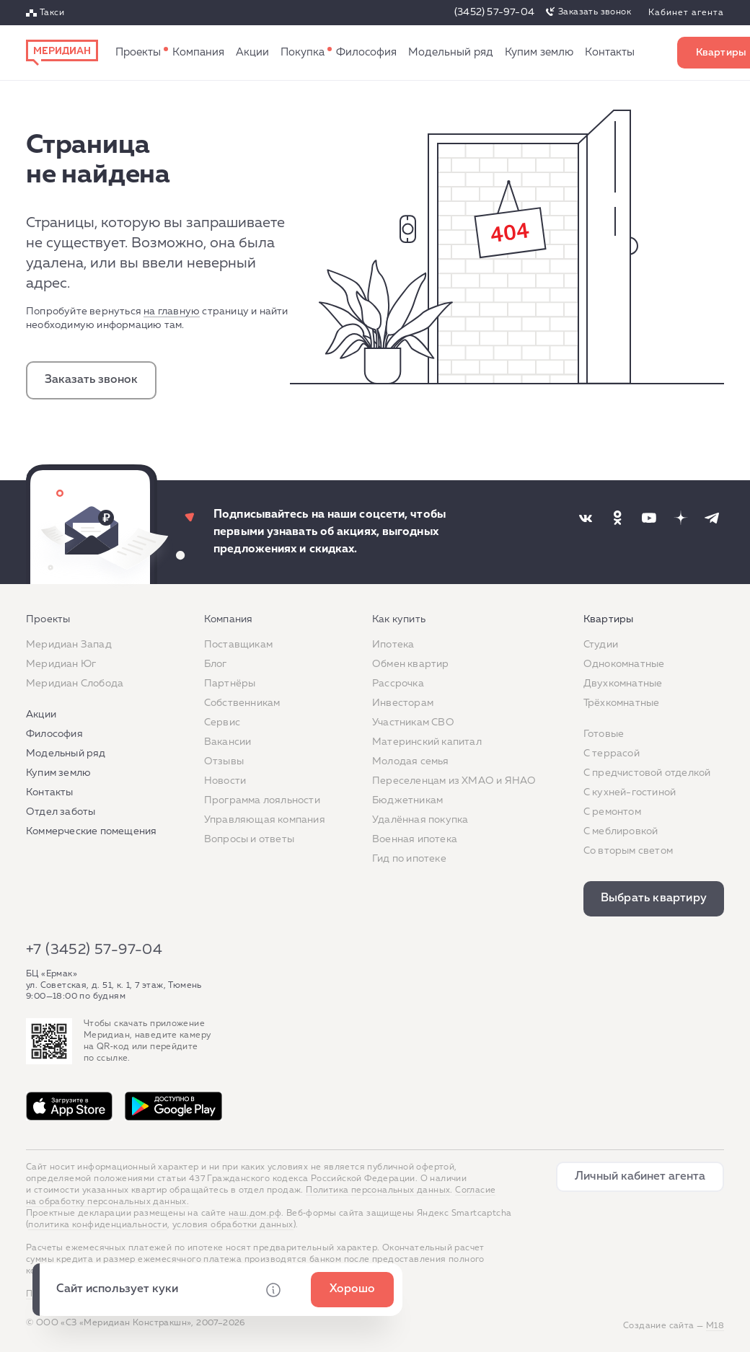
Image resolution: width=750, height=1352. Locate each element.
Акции (252, 52)
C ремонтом (612, 812)
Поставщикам (238, 645)
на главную (172, 311)
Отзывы (224, 761)
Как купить (303, 52)
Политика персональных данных (378, 1190)
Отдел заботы (60, 812)
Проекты (138, 52)
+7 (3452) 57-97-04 (94, 949)
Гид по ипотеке (409, 859)
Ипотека (393, 645)
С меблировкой (620, 831)
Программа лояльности (262, 800)
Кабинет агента (686, 13)
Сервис (222, 722)
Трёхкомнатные (621, 703)
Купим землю (539, 52)
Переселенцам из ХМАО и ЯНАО (454, 781)
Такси (52, 13)
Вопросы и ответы (249, 839)
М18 (715, 1326)
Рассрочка (398, 684)
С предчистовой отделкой (647, 773)
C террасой (611, 753)
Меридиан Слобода (74, 684)
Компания (198, 52)
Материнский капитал (427, 742)
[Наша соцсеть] (585, 517)
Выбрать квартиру (654, 898)
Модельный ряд (450, 52)
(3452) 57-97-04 (494, 12)
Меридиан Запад (69, 645)
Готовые (603, 734)
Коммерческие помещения (91, 831)
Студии (600, 645)
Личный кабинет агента (640, 1177)
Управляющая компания (264, 820)
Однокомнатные (624, 664)
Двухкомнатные (623, 684)
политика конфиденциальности (97, 1225)
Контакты (610, 52)
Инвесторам (402, 703)
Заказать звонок (594, 12)
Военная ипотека (414, 839)
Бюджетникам (407, 800)
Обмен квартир (410, 664)
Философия (366, 52)
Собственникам (242, 703)
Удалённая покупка (420, 820)
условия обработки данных (233, 1225)
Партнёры (230, 684)
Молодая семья (410, 761)
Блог (215, 664)
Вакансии (228, 742)
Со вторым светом (628, 851)
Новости (225, 781)
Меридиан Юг (61, 664)
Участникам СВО (413, 722)
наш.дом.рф (255, 1213)
